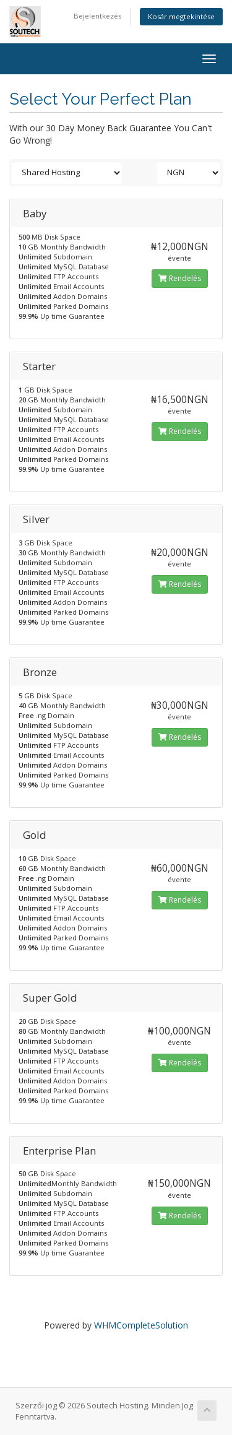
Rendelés (179, 278)
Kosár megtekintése (181, 16)
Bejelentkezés (97, 15)
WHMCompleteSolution (141, 1325)
